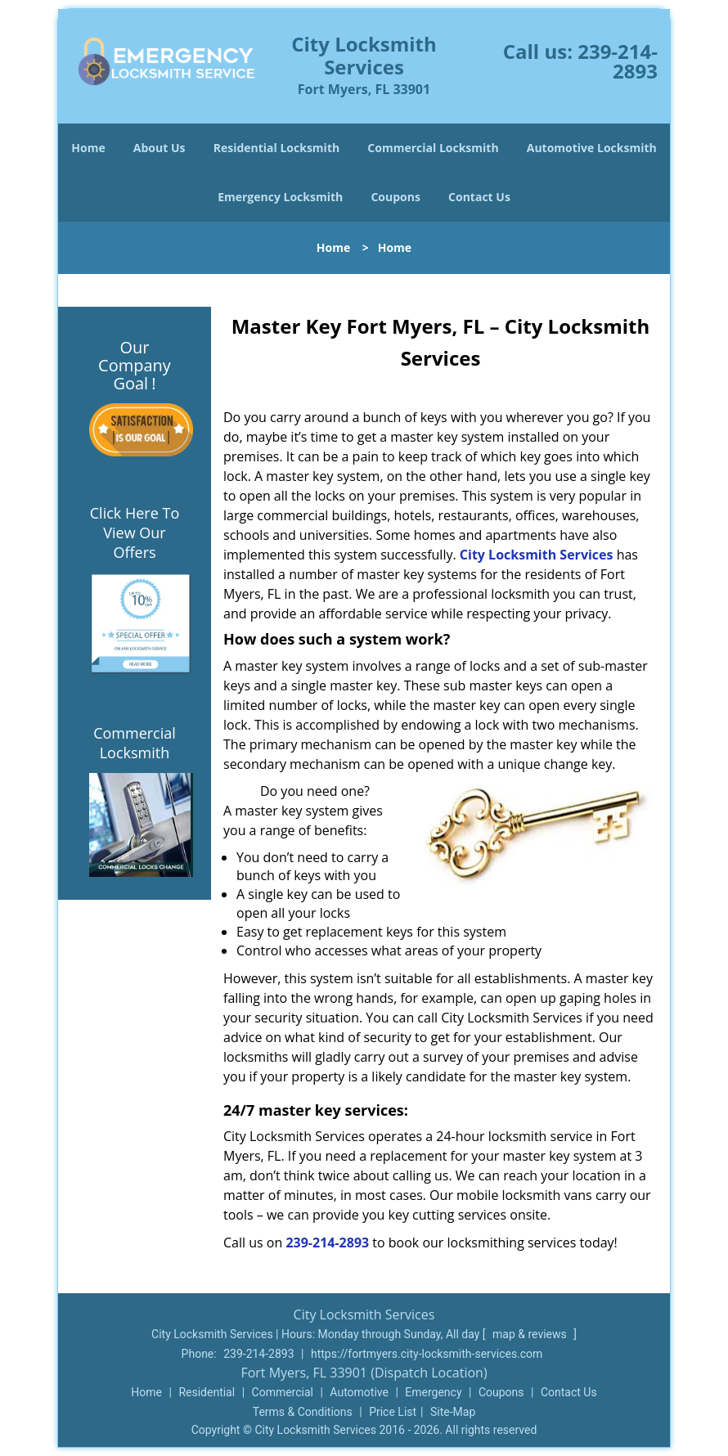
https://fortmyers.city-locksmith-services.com (426, 1353)
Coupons (395, 196)
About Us (159, 147)
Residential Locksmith (276, 147)
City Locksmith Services (536, 555)
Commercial (282, 1392)
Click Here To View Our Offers (134, 532)
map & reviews (530, 1334)
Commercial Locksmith (432, 147)
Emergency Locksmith (280, 196)
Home (88, 147)
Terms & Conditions (303, 1411)
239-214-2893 (617, 61)
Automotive (359, 1392)
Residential (206, 1392)
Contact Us (479, 196)
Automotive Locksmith (592, 147)
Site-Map (452, 1411)
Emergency (433, 1392)
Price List (392, 1411)
